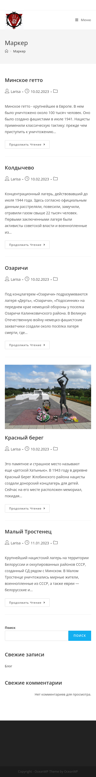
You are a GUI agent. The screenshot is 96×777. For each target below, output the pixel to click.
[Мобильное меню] (83, 19)
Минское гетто (24, 80)
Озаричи (16, 267)
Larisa (16, 91)
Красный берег (24, 437)
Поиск (10, 627)
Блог (8, 666)
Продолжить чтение (29, 145)
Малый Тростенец (28, 531)
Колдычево (19, 167)
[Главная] (6, 51)
